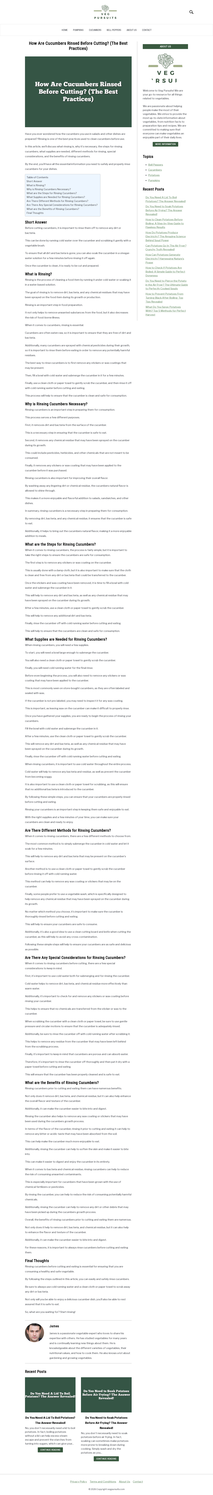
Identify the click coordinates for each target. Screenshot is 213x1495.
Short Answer (34, 181)
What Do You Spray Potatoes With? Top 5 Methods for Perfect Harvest (165, 310)
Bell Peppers (114, 30)
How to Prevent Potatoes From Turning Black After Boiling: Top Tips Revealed (164, 297)
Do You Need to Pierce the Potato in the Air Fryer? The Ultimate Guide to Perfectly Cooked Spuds (166, 284)
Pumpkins (78, 30)
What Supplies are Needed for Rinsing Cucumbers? (55, 197)
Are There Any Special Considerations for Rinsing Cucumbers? (62, 204)
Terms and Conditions (103, 1481)
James (54, 1326)
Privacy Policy (78, 1481)
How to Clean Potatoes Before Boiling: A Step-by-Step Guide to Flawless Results (164, 223)
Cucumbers (95, 30)
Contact (146, 30)
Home (65, 30)
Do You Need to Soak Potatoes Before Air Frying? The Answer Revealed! (106, 1423)
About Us (132, 30)
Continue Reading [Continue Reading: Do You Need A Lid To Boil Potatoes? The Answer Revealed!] (50, 1450)
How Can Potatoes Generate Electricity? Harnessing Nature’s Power (164, 258)
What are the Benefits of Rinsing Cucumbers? (52, 208)
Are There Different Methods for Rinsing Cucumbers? (57, 200)
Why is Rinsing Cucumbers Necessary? (48, 189)
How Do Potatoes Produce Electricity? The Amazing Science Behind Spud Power (165, 236)
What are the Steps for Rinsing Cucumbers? (51, 193)
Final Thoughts (34, 212)
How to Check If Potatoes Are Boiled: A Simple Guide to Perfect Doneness (165, 271)
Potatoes (154, 175)
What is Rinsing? (36, 185)
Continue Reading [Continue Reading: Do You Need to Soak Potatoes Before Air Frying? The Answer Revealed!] (106, 1459)
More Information (165, 144)
